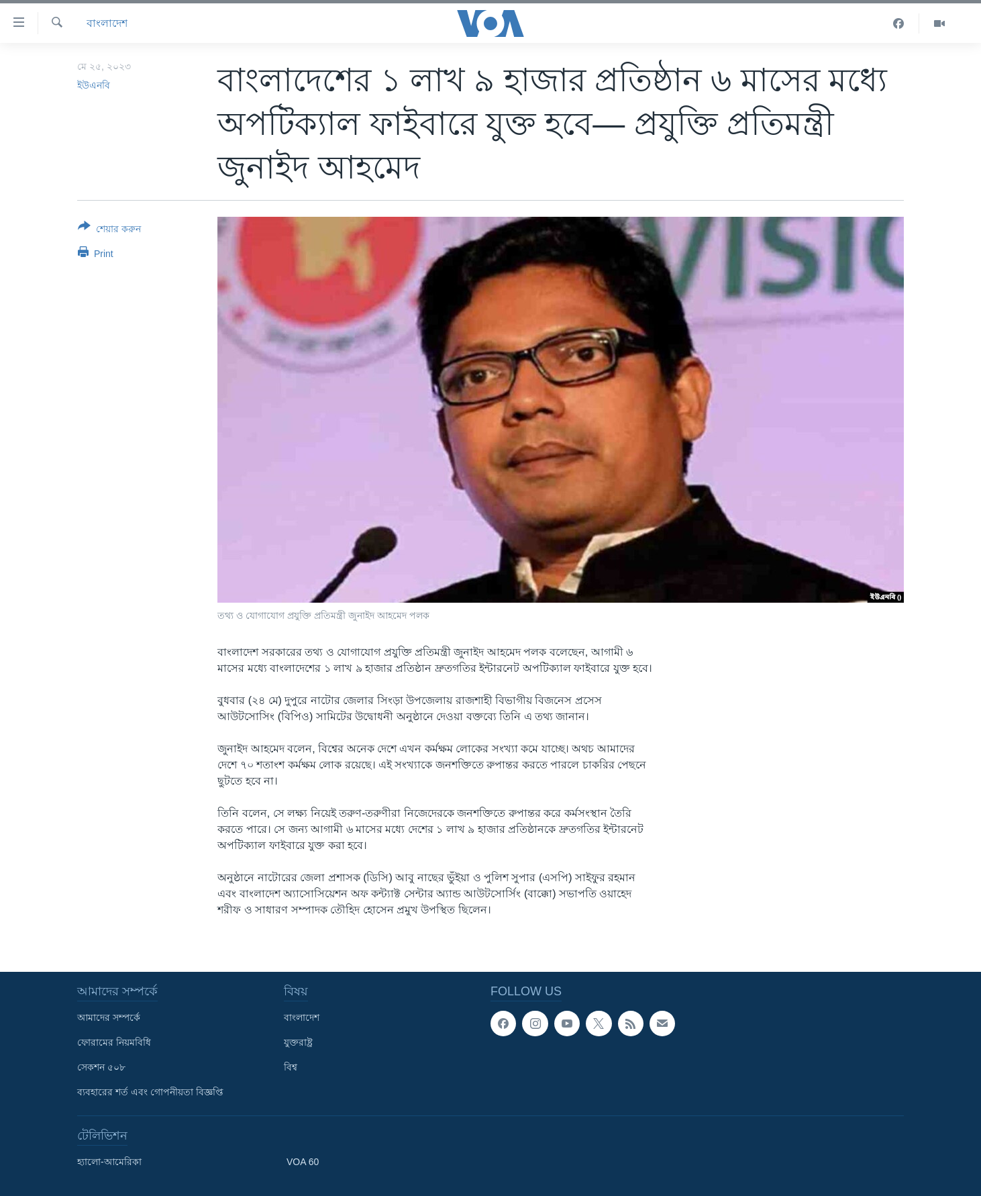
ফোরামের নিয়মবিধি (114, 1042)
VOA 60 (303, 1161)
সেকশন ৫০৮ (101, 1067)
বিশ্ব (290, 1067)
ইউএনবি (93, 85)
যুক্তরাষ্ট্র (298, 1042)
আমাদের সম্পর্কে (108, 1017)
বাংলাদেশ (107, 23)
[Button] (109, 230)
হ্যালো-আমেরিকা (109, 1161)
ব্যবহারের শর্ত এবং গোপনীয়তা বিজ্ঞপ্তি (150, 1092)
